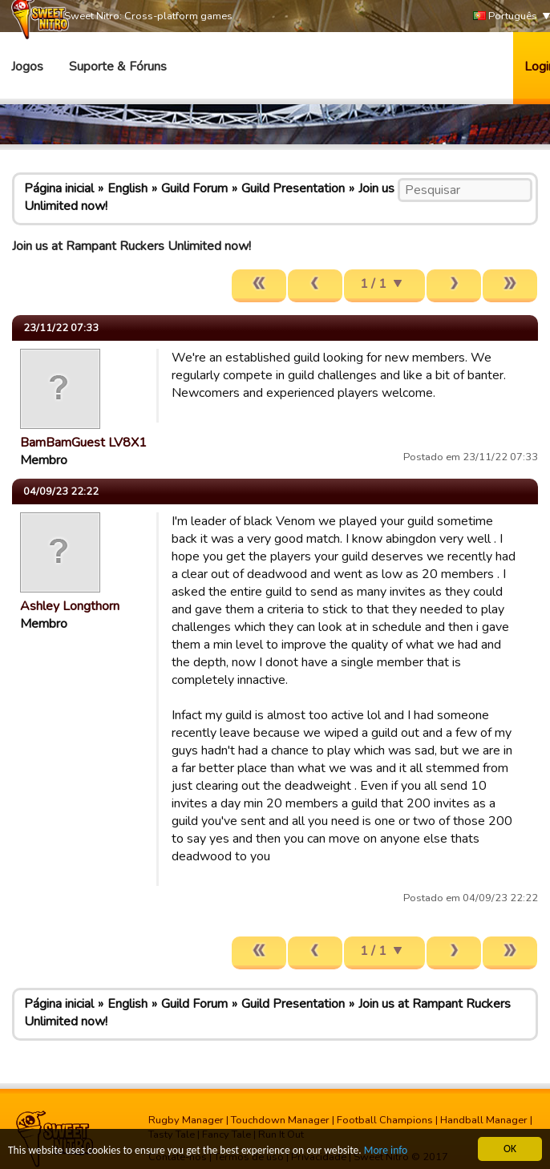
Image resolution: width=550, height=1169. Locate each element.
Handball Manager (484, 1120)
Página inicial (59, 188)
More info (385, 1152)
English (127, 188)
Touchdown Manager (280, 1120)
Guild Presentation (293, 188)
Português (505, 16)
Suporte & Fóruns (118, 66)
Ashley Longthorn (69, 606)
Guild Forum (194, 188)
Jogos (27, 66)
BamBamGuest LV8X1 (83, 442)
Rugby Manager (186, 1120)
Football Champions (385, 1120)
